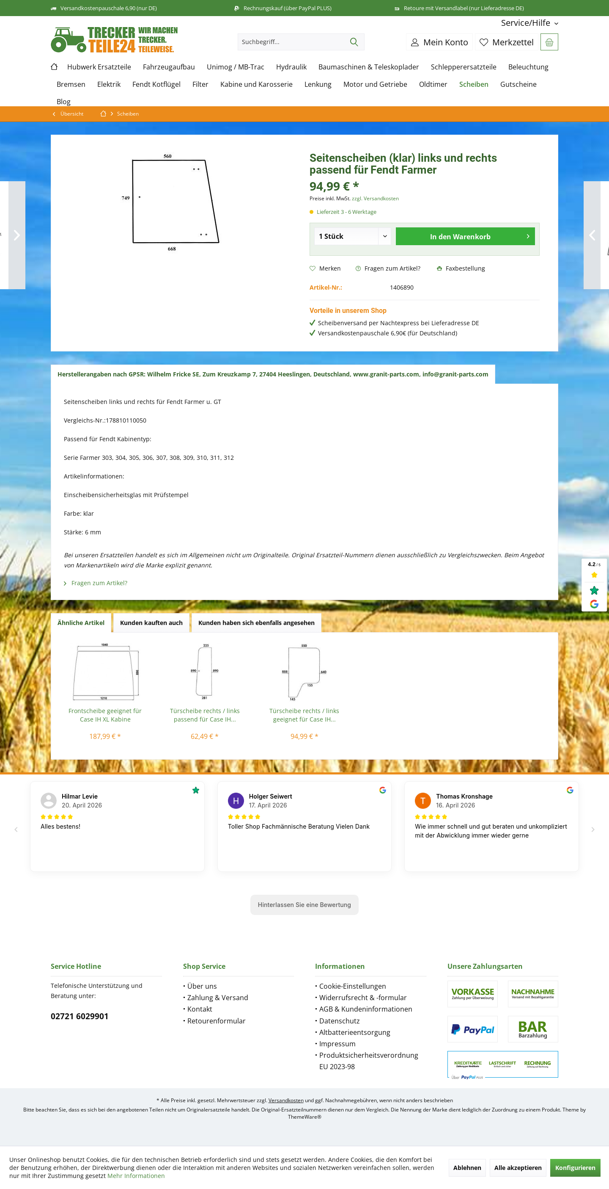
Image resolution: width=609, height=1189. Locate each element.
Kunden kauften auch (151, 623)
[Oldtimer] (433, 84)
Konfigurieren (575, 1168)
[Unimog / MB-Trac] (235, 67)
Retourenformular (216, 1021)
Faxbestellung (461, 268)
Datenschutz (339, 1021)
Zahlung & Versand (217, 997)
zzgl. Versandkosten (375, 198)
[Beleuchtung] (528, 67)
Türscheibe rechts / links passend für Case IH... (205, 715)
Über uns (202, 986)
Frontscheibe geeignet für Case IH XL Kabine (105, 715)
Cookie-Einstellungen (352, 986)
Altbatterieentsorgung (354, 1032)
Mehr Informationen (136, 1176)
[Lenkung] (318, 84)
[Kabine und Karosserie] (256, 84)
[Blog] (64, 102)
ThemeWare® (304, 1116)
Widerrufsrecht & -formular (363, 997)
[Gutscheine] (518, 84)
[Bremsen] (71, 84)
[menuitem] (526, 22)
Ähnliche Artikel (81, 623)
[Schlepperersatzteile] (463, 67)
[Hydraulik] (291, 67)
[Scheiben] (473, 84)
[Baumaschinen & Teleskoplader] (369, 67)
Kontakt (199, 1009)
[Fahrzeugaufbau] (169, 67)
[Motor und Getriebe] (375, 84)
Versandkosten (286, 1100)
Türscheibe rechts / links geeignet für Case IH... (304, 715)
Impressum (337, 1043)
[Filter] (200, 84)
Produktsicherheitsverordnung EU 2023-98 (368, 1061)
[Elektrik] (108, 84)
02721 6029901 (80, 1016)
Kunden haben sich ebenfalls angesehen (256, 623)
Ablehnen (467, 1168)
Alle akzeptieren (518, 1168)
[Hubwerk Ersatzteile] (99, 67)
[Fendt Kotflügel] (156, 84)
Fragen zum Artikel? (388, 268)
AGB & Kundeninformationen (365, 1009)
